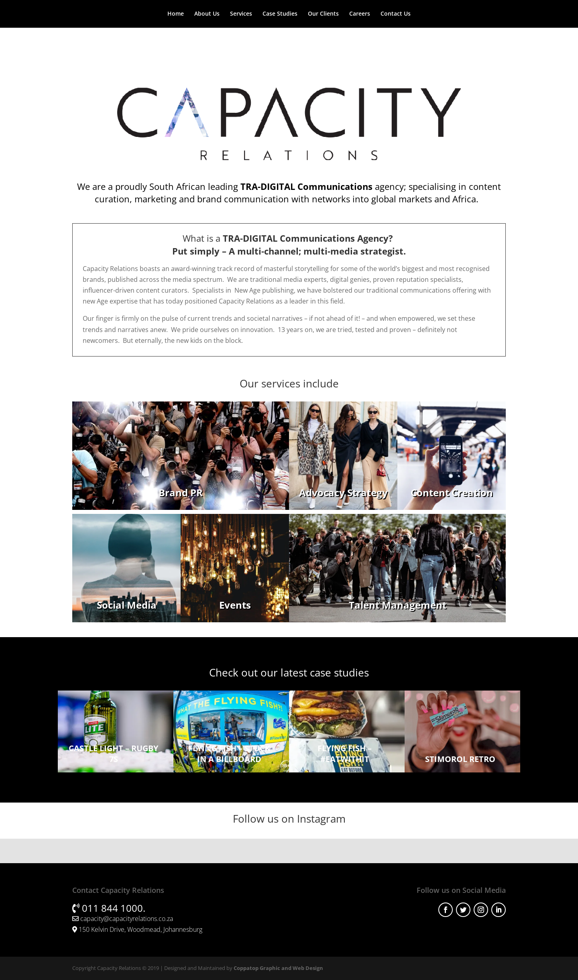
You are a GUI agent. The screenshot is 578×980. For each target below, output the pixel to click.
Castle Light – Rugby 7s (113, 753)
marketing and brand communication (211, 199)
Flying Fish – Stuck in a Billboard (229, 753)
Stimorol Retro (460, 759)
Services (241, 14)
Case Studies (280, 14)
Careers (359, 14)
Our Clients (323, 14)
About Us (207, 14)
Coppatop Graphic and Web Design (278, 968)
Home (175, 14)
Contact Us (396, 14)
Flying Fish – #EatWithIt (344, 753)
